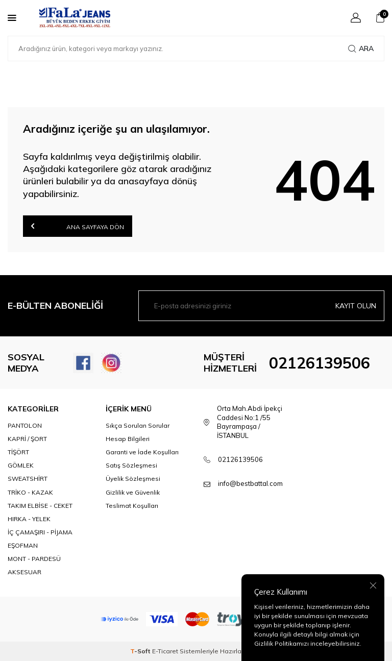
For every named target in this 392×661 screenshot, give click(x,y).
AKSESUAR (24, 572)
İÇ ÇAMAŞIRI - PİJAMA (40, 532)
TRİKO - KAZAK (30, 492)
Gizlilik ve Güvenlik (133, 492)
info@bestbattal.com (250, 483)
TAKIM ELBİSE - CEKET (40, 505)
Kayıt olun (355, 305)
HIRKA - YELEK (29, 519)
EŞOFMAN (23, 545)
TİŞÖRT (18, 452)
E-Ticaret (165, 651)
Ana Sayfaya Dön (77, 226)
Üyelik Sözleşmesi (133, 478)
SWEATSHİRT (27, 478)
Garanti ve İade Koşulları (142, 452)
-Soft (141, 651)
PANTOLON (25, 425)
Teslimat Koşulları (132, 505)
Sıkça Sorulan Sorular (137, 425)
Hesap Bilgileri (128, 439)
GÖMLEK (21, 465)
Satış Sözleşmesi (131, 465)
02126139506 (319, 363)
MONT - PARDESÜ (34, 558)
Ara (361, 48)
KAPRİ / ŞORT (27, 439)
